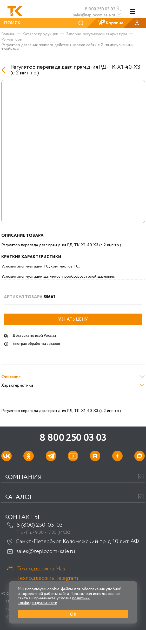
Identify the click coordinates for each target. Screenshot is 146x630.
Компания (23, 477)
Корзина (110, 23)
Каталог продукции (40, 34)
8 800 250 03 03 (100, 9)
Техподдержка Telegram (47, 578)
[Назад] (4, 70)
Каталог (18, 497)
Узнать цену (73, 319)
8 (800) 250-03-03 (39, 525)
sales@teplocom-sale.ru (94, 15)
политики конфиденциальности (54, 600)
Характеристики (17, 386)
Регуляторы (12, 39)
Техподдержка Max (41, 569)
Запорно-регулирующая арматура (96, 34)
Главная (8, 34)
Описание (11, 377)
